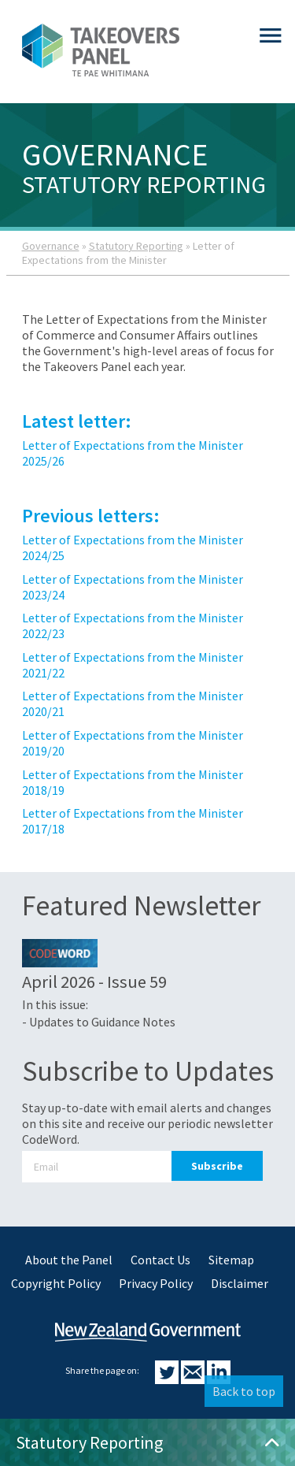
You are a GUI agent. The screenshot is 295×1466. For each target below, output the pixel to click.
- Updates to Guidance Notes (98, 1022)
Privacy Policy (156, 1283)
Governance (50, 246)
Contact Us (160, 1259)
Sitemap (231, 1259)
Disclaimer (239, 1283)
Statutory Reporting (136, 246)
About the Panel (68, 1259)
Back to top (243, 1391)
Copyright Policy (56, 1283)
